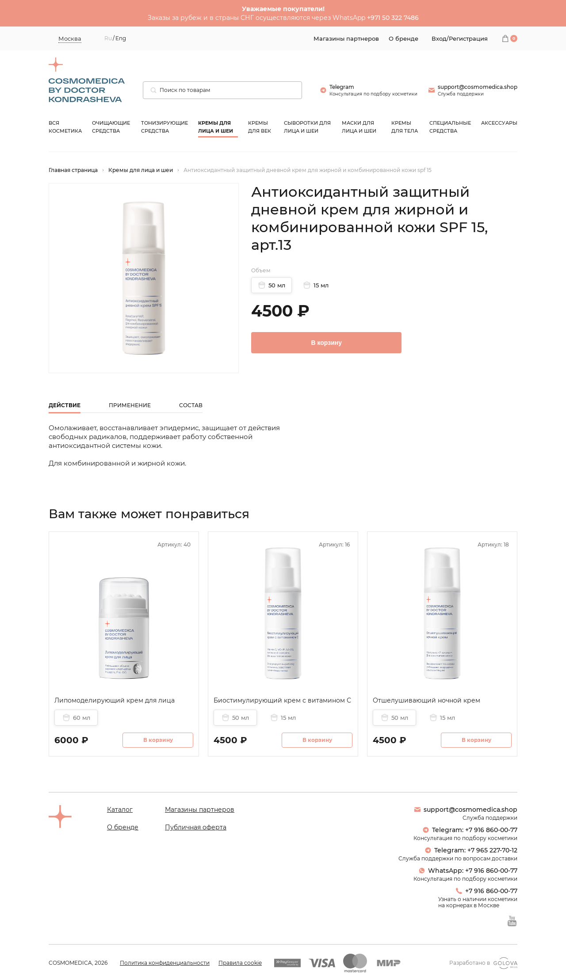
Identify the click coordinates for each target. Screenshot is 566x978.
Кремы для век (259, 127)
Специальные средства (450, 127)
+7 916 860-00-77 (486, 891)
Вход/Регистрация (460, 38)
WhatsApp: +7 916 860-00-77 (467, 871)
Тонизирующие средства (164, 127)
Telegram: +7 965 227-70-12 (470, 850)
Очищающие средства (111, 127)
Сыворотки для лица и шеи (307, 127)
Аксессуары (499, 123)
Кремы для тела (404, 127)
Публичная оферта (195, 827)
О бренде (122, 827)
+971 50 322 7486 (393, 18)
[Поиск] (153, 90)
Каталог (120, 810)
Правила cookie (240, 963)
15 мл (316, 285)
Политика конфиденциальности (165, 963)
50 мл (271, 285)
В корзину (326, 342)
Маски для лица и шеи (359, 127)
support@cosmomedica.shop (465, 810)
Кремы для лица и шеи (215, 127)
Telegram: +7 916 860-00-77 (469, 830)
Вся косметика (65, 127)
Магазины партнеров (199, 810)
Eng (120, 38)
